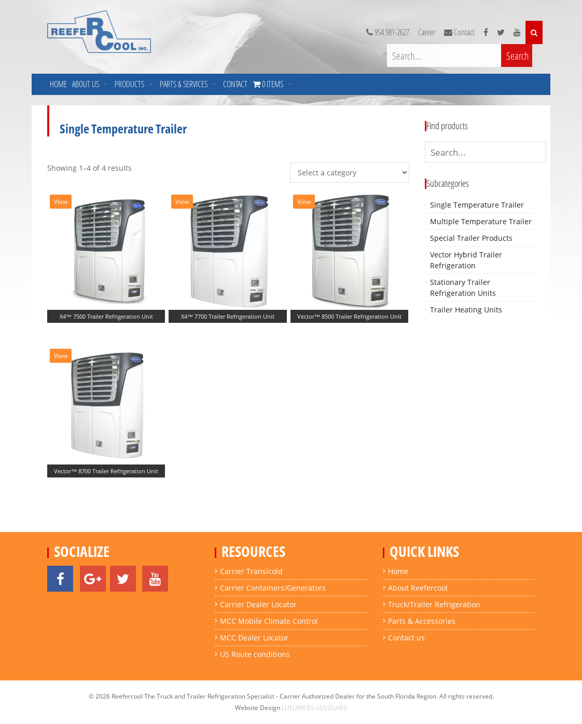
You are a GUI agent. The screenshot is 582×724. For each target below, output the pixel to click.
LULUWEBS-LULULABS (314, 707)
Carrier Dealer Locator (258, 604)
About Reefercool (418, 588)
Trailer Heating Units (466, 310)
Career (428, 32)
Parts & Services (183, 84)
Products (129, 84)
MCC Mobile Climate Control (269, 621)
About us (85, 84)
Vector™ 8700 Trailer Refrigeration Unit (106, 471)
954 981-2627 (389, 32)
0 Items (506, 84)
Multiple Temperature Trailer (481, 221)
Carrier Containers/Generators (273, 588)
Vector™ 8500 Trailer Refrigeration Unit (349, 316)
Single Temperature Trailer (477, 205)
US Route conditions (255, 654)
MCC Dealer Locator (254, 638)
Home (58, 84)
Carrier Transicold (251, 571)
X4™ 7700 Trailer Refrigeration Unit (227, 316)
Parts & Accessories (421, 621)
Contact (235, 84)
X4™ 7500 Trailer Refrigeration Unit (106, 316)
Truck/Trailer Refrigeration (434, 604)
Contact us (406, 638)
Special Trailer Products (471, 238)
